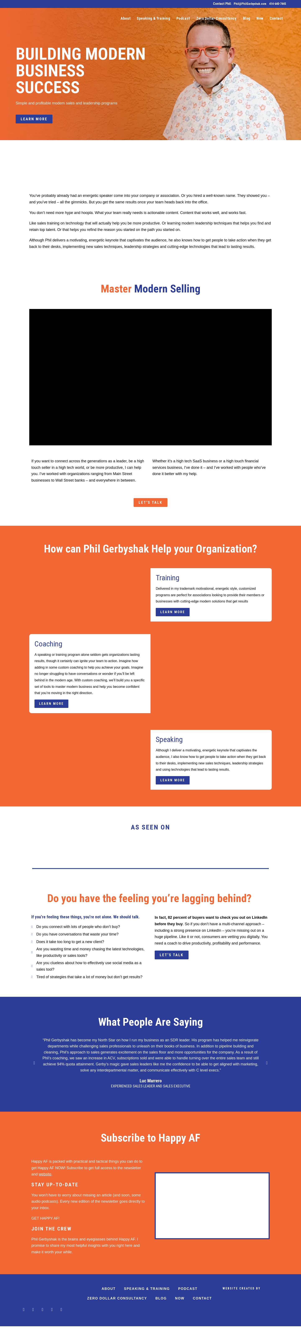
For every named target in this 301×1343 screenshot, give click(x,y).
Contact (202, 1315)
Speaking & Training (147, 1305)
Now (180, 1315)
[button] (34, 1080)
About (109, 1305)
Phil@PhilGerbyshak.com (246, 4)
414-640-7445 (276, 4)
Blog (161, 1315)
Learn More (174, 616)
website (45, 1191)
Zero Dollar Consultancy (117, 1315)
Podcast (187, 1305)
